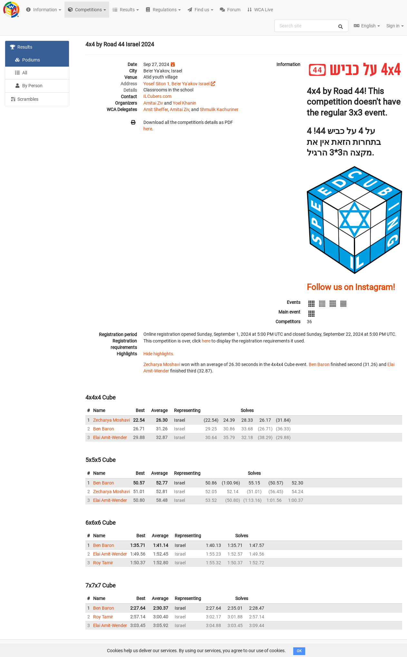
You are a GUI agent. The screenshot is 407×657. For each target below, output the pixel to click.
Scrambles (24, 99)
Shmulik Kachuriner (219, 109)
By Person (29, 85)
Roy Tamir (103, 562)
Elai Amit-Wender (110, 437)
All (21, 72)
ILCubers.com (157, 96)
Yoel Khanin (184, 103)
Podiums (27, 59)
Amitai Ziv (153, 103)
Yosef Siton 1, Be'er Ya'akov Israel (176, 83)
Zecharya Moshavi (161, 364)
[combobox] (311, 26)
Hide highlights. (158, 353)
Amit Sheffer (155, 109)
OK (299, 651)
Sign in (395, 25)
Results (21, 47)
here (147, 128)
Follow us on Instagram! (351, 287)
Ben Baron (319, 364)
